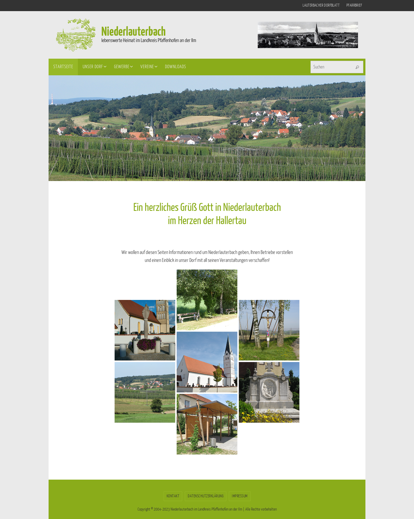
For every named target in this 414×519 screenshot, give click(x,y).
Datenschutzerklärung (205, 496)
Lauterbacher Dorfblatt (321, 5)
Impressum (240, 496)
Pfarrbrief (354, 5)
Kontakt (173, 496)
